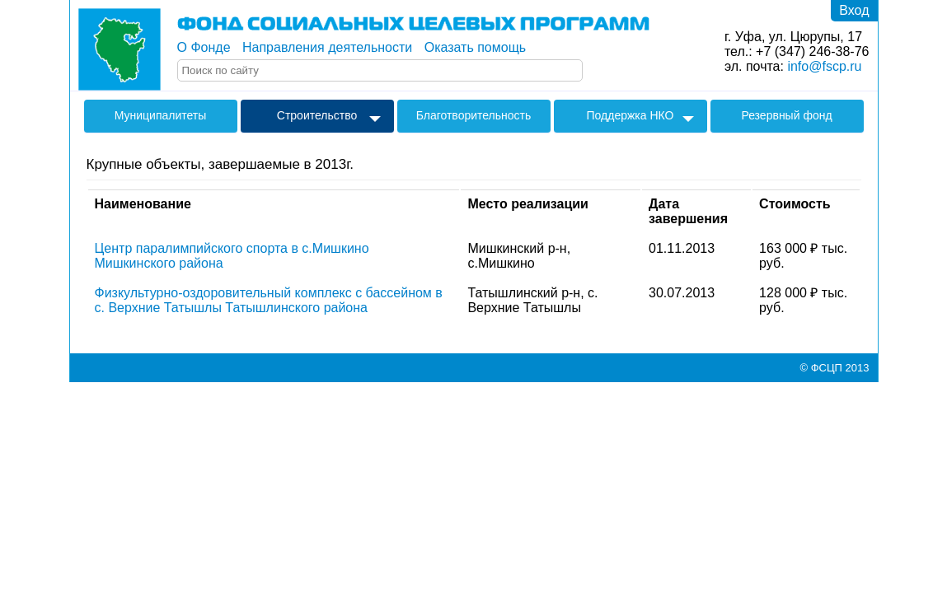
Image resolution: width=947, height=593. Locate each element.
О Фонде (204, 47)
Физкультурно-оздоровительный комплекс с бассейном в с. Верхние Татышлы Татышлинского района (269, 300)
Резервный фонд (786, 115)
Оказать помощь (475, 47)
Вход (854, 10)
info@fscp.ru (824, 66)
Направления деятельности (327, 47)
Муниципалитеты (161, 115)
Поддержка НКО (630, 115)
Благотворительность (474, 115)
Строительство (317, 115)
